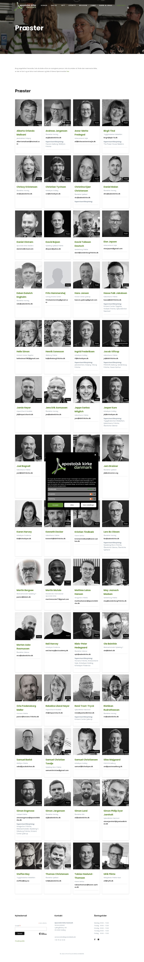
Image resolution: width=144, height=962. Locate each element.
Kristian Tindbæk (84, 531)
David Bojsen (53, 242)
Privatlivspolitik (19, 941)
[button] (95, 455)
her (68, 71)
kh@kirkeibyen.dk (24, 538)
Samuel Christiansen (86, 759)
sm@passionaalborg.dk (113, 766)
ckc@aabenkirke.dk (82, 197)
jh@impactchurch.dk (25, 414)
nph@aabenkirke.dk (83, 654)
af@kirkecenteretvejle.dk (85, 141)
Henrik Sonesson (55, 351)
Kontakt (121, 5)
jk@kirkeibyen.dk (111, 414)
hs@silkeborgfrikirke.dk (55, 358)
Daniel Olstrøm (25, 242)
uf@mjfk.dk (108, 881)
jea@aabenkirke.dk (53, 414)
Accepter (55, 505)
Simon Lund (81, 810)
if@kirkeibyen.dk (81, 358)
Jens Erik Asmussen (56, 407)
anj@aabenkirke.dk (53, 138)
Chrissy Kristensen (27, 186)
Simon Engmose (25, 810)
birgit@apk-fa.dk (111, 138)
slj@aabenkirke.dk (53, 817)
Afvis (72, 505)
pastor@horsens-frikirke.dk (28, 717)
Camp (93, 5)
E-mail (18, 925)
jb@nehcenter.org (111, 473)
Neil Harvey (52, 643)
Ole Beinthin (110, 643)
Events (72, 5)
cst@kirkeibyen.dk (53, 194)
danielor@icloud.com (25, 249)
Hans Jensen (82, 293)
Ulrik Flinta (109, 874)
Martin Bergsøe (25, 590)
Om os (54, 5)
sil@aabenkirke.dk (82, 817)
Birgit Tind (109, 130)
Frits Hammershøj (55, 293)
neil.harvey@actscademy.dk (57, 650)
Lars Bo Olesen (112, 531)
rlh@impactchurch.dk (54, 713)
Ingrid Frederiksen (84, 351)
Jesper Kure (110, 407)
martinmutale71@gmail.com (57, 599)
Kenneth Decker (54, 531)
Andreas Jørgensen (56, 130)
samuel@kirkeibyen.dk (84, 766)
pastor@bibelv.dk (24, 597)
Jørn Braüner (111, 466)
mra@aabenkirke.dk (25, 655)
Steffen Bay (23, 874)
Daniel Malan (111, 186)
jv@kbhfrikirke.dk (111, 358)
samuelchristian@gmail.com (57, 770)
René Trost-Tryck (84, 706)
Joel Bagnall (23, 466)
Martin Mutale (53, 590)
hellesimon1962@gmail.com (28, 358)
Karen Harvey (24, 531)
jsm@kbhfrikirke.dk (83, 418)
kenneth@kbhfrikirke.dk (56, 538)
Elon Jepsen (110, 241)
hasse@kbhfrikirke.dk (112, 300)
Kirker (44, 5)
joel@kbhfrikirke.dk (25, 473)
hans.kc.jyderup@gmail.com (86, 300)
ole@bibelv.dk (109, 650)
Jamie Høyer (24, 407)
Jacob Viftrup (111, 351)
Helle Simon (23, 351)
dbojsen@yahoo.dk (53, 249)
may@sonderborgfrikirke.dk (115, 601)
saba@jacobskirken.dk (26, 766)
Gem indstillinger (88, 505)
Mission (83, 5)
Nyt (63, 5)
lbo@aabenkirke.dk (111, 538)
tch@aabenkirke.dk (53, 881)
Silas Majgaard (112, 759)
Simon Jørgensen (55, 810)
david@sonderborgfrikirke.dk (86, 253)
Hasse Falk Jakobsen (115, 293)
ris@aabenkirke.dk (111, 717)
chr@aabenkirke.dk (24, 194)
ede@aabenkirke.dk (25, 304)
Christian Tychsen (56, 186)
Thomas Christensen (57, 874)
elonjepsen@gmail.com (113, 248)
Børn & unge (105, 5)
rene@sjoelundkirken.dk (84, 713)
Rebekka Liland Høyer (57, 706)
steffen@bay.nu (23, 881)
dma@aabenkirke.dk (112, 194)
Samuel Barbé (24, 759)
